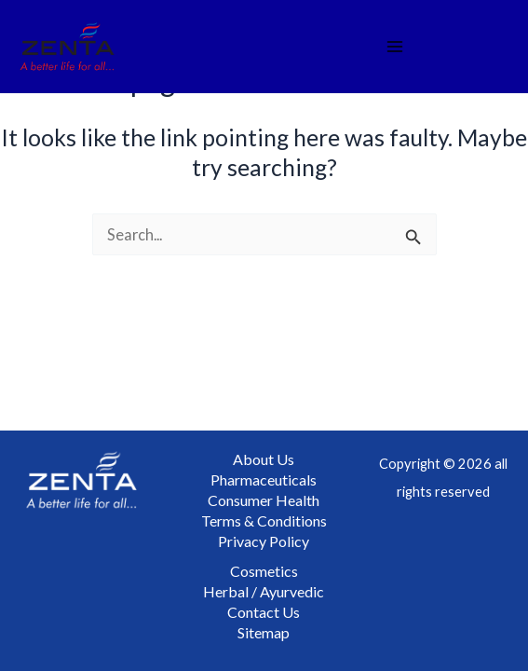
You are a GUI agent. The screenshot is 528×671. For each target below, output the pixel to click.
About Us (263, 459)
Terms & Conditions (264, 520)
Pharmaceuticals (263, 479)
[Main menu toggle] (395, 47)
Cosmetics (264, 571)
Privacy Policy (263, 541)
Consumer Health (263, 500)
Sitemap (263, 632)
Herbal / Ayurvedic (263, 591)
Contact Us (263, 612)
